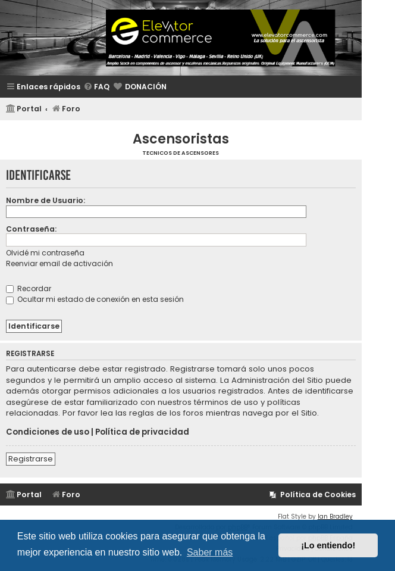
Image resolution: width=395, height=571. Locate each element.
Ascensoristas (181, 139)
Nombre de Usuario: (45, 200)
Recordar (28, 288)
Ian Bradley (335, 516)
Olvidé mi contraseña (45, 252)
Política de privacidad (142, 432)
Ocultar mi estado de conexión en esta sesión (95, 299)
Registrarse (30, 458)
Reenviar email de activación (59, 263)
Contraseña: (31, 229)
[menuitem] (96, 87)
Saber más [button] (210, 552)
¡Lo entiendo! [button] (328, 545)
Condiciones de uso (47, 432)
